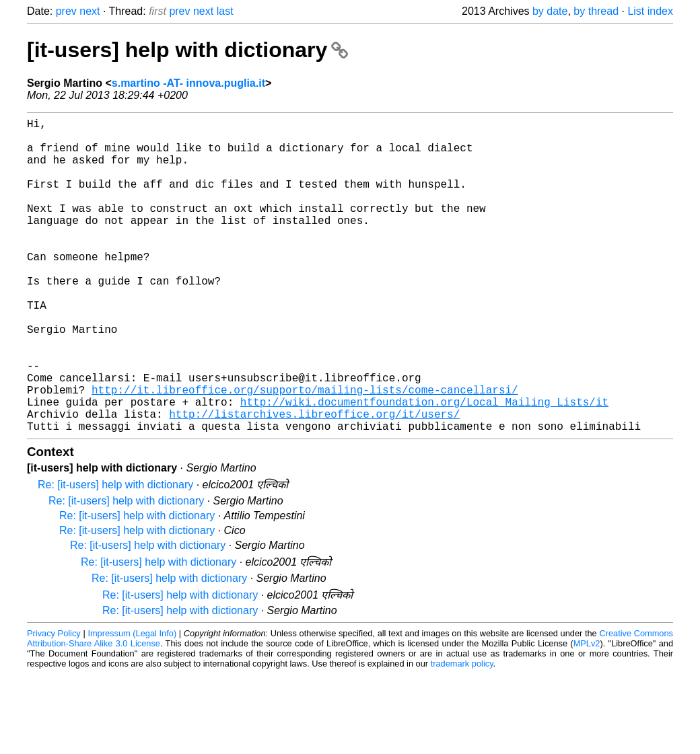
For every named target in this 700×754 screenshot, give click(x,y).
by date (549, 11)
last (225, 11)
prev (66, 11)
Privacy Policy (54, 703)
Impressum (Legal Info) (132, 703)
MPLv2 (586, 713)
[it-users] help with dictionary (187, 50)
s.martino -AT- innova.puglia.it (188, 83)
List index (650, 11)
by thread (596, 11)
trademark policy (462, 733)
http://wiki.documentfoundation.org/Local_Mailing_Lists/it (424, 466)
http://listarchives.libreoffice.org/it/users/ (314, 481)
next (89, 11)
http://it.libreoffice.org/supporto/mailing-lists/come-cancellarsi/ (305, 451)
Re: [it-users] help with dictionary (115, 554)
